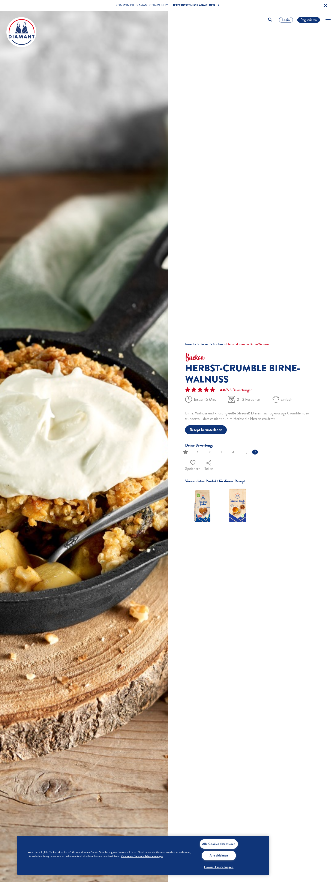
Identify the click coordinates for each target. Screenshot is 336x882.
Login (286, 19)
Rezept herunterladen (206, 430)
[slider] (186, 452)
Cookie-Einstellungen (218, 867)
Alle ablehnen (219, 855)
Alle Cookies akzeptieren (219, 844)
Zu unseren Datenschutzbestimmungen (142, 856)
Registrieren (308, 19)
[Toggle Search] (270, 20)
